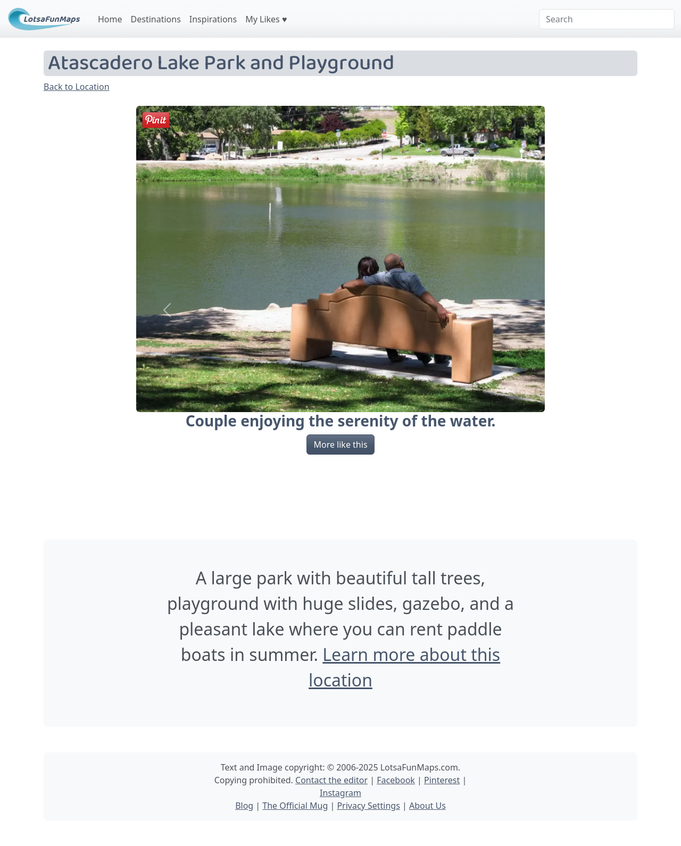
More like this (340, 444)
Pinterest (442, 780)
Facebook (396, 780)
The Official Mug (295, 805)
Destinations (156, 19)
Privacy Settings (368, 805)
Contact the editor (331, 780)
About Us (427, 805)
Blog (244, 805)
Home (110, 19)
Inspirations (213, 19)
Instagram (340, 793)
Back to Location (77, 87)
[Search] (607, 19)
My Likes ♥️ (266, 19)
